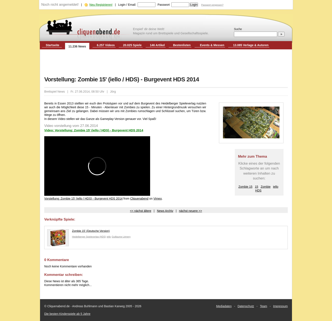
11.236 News (77, 46)
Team (263, 306)
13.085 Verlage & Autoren (251, 45)
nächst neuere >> (190, 211)
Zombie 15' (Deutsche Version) (78, 232)
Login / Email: (127, 4)
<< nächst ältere (140, 211)
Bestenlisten (182, 45)
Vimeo (158, 198)
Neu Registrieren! (100, 4)
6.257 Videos (106, 45)
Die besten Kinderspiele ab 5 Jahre (67, 313)
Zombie (266, 186)
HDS (258, 190)
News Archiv (165, 211)
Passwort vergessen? (212, 5)
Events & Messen (212, 45)
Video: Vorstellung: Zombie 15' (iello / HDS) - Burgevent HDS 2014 (93, 130)
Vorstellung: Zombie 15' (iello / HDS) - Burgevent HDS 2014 (83, 198)
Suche (238, 29)
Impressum (280, 306)
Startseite (52, 45)
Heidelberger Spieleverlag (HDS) (89, 236)
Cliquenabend (139, 198)
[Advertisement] (166, 63)
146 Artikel (157, 45)
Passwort (164, 4)
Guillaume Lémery (121, 236)
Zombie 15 (245, 186)
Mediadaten (224, 306)
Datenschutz (246, 306)
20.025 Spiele (132, 45)
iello (275, 186)
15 (256, 186)
